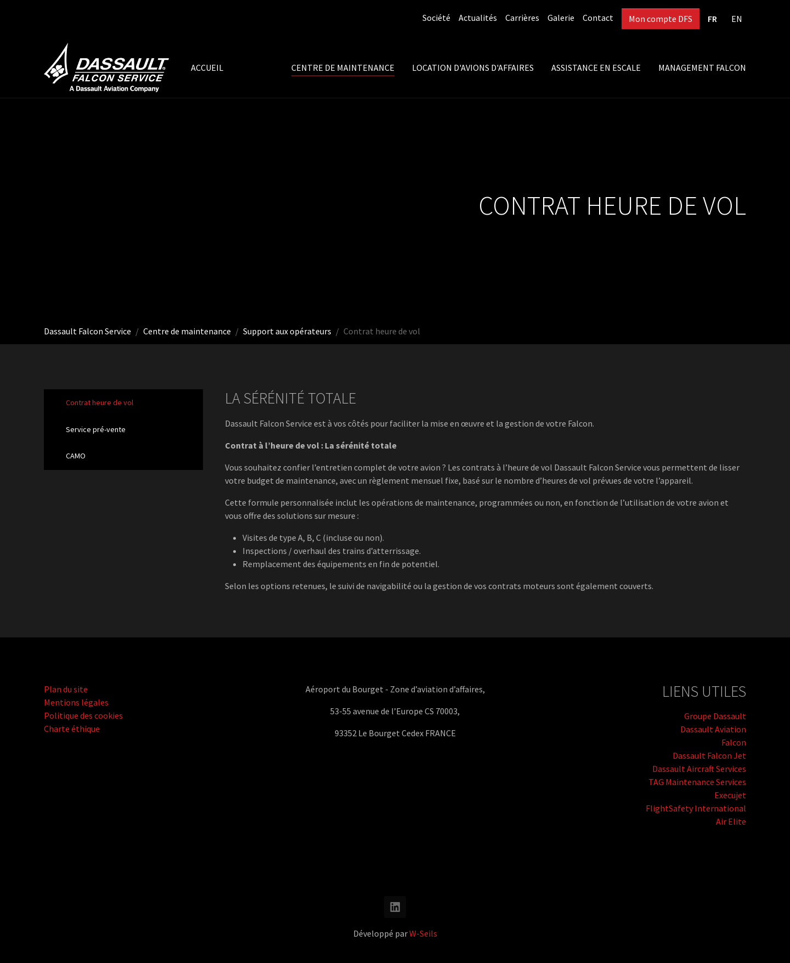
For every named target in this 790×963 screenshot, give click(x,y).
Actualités (478, 17)
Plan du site (66, 689)
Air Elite (731, 821)
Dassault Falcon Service (87, 331)
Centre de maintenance (187, 331)
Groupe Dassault (715, 715)
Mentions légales (76, 702)
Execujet (730, 795)
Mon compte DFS (660, 18)
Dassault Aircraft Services (699, 768)
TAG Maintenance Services (697, 781)
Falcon (733, 742)
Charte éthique (72, 728)
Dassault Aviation (713, 729)
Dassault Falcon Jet (709, 755)
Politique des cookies (83, 715)
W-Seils (423, 933)
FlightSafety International (696, 808)
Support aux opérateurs (287, 331)
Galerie (561, 17)
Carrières (522, 17)
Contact (598, 17)
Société (436, 17)
